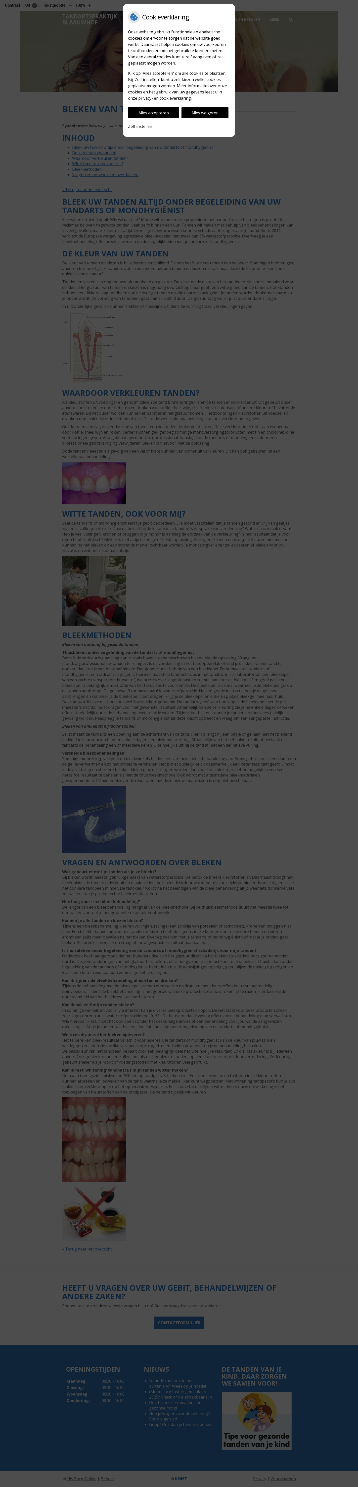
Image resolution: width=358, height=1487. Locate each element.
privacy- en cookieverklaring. (165, 98)
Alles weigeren (205, 113)
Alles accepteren (153, 113)
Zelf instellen (140, 126)
